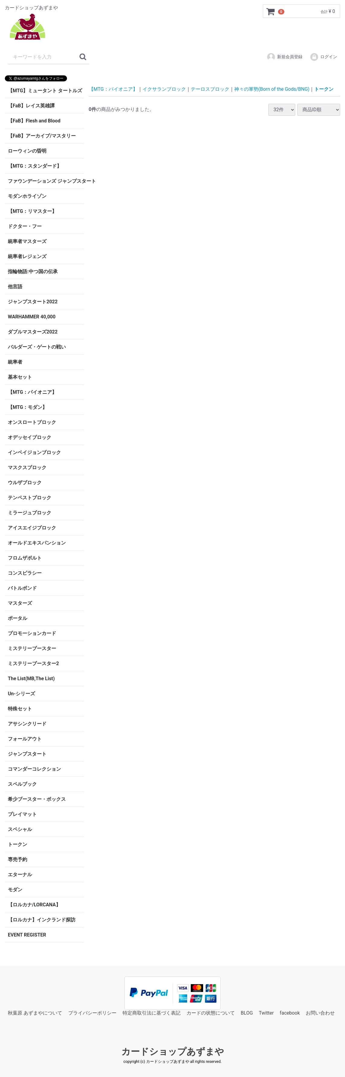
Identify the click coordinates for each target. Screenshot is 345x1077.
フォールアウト (25, 739)
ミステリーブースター (32, 648)
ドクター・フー (25, 226)
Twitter (266, 1013)
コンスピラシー (25, 573)
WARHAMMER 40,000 (32, 317)
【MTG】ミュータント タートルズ (45, 90)
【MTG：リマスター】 (32, 211)
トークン (17, 844)
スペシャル (20, 829)
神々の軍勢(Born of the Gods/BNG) (272, 89)
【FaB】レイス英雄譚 (31, 106)
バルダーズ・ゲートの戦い (37, 347)
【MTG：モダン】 (27, 407)
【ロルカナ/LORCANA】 (34, 905)
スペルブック (22, 784)
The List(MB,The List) (31, 678)
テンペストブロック (29, 498)
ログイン (323, 57)
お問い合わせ (320, 1013)
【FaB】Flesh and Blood (34, 121)
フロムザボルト (25, 558)
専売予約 (17, 859)
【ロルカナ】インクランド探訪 (41, 920)
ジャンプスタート (27, 754)
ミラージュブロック (29, 513)
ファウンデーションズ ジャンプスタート (46, 181)
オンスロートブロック (32, 422)
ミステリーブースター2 (33, 663)
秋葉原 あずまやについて (35, 1013)
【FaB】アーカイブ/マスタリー (42, 136)
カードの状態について (211, 1013)
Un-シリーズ (21, 693)
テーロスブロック (210, 89)
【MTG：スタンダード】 (35, 166)
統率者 (15, 362)
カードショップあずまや (172, 1052)
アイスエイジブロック (32, 528)
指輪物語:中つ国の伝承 (33, 271)
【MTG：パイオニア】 (32, 392)
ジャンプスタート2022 (33, 302)
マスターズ (20, 603)
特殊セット (20, 709)
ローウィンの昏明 (27, 151)
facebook (290, 1013)
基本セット (20, 377)
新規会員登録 (284, 57)
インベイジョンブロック (34, 452)
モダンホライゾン (27, 196)
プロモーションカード (32, 633)
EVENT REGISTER (27, 935)
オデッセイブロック (29, 437)
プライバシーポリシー (92, 1013)
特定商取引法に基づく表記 (151, 1013)
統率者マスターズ (27, 241)
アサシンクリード (27, 724)
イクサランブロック (164, 89)
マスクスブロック (27, 467)
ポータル (17, 618)
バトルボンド (22, 588)
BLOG (247, 1013)
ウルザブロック (25, 482)
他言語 (15, 286)
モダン (15, 889)
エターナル (20, 874)
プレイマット (22, 814)
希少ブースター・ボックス (37, 799)
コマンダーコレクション (34, 769)
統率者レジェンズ (27, 256)
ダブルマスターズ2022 (33, 332)
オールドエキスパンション (37, 543)
